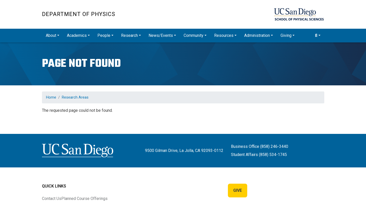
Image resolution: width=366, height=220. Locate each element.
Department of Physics (78, 14)
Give (237, 190)
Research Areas (75, 97)
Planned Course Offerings (84, 198)
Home (51, 97)
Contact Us (51, 198)
